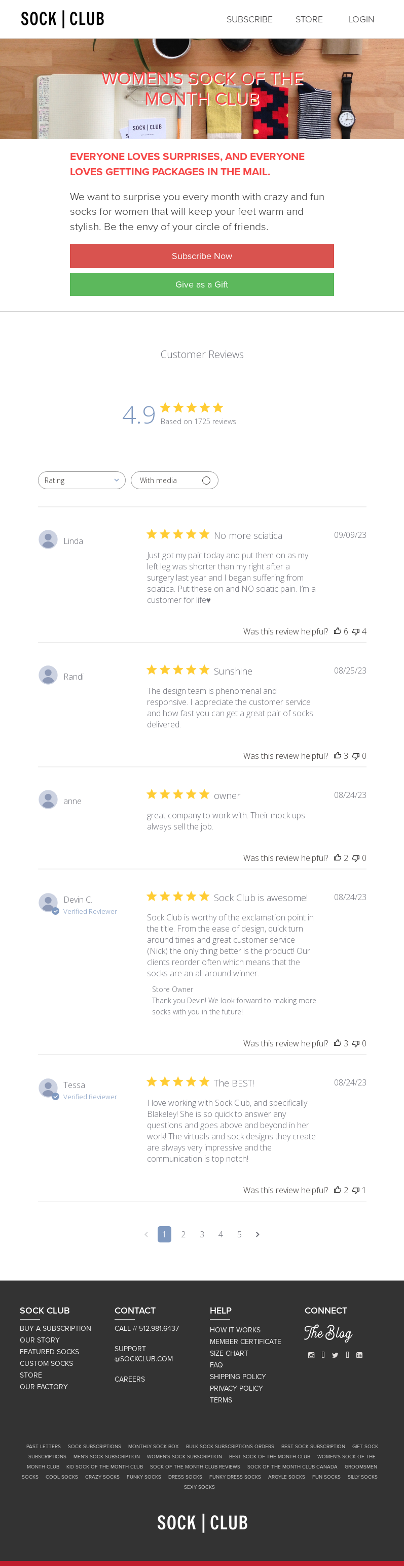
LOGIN (361, 19)
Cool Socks (62, 1477)
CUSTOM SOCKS (46, 1363)
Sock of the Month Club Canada (292, 1467)
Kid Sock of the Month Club (104, 1467)
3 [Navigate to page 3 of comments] (202, 1234)
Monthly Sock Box (153, 1447)
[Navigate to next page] (257, 1234)
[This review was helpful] (337, 631)
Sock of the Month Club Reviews (195, 1467)
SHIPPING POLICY (238, 1376)
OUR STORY (40, 1340)
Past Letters (43, 1447)
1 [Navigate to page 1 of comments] (164, 1234)
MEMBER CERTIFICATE (245, 1341)
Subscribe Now (202, 256)
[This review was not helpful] (355, 631)
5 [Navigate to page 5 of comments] (239, 1234)
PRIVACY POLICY (236, 1388)
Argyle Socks (286, 1477)
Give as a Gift (201, 284)
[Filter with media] (174, 480)
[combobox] (82, 480)
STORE (309, 19)
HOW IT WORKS (235, 1330)
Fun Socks (326, 1477)
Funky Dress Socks (235, 1477)
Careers (130, 1379)
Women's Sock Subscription (184, 1457)
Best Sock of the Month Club (269, 1457)
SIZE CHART (229, 1353)
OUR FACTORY (44, 1387)
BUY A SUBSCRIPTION (55, 1328)
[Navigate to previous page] (146, 1234)
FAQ (216, 1365)
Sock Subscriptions (94, 1447)
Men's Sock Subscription (107, 1457)
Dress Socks (185, 1477)
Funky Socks (144, 1477)
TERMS (221, 1400)
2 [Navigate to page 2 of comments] (183, 1234)
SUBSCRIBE (250, 19)
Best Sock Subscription (313, 1447)
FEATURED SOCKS (49, 1352)
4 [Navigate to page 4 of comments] (220, 1234)
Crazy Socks (102, 1477)
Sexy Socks (199, 1487)
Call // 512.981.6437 (147, 1328)
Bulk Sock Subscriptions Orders (230, 1447)
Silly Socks (363, 1477)
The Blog (328, 1335)
